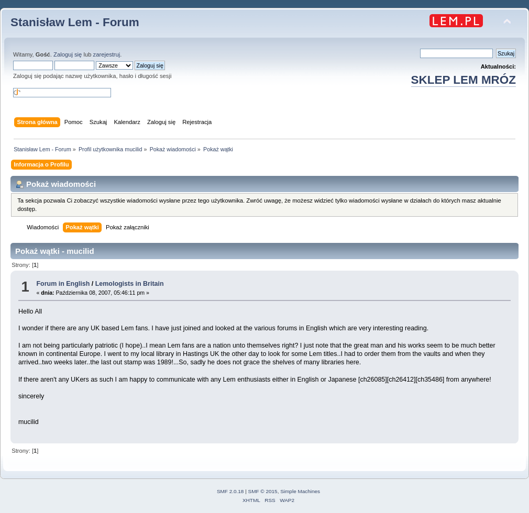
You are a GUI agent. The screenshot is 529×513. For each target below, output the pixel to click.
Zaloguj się (67, 54)
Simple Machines (300, 491)
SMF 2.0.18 (230, 491)
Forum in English (63, 283)
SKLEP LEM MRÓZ (463, 79)
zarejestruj (106, 54)
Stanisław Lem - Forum (74, 22)
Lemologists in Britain (129, 283)
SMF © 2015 (263, 491)
